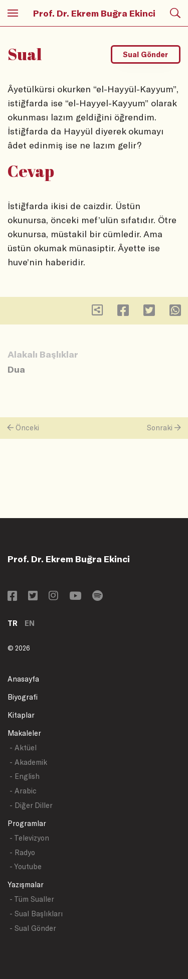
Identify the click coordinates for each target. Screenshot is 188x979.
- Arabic (23, 790)
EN (30, 623)
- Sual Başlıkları (36, 913)
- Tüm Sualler (32, 899)
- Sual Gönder (33, 928)
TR (13, 623)
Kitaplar (21, 715)
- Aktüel (23, 747)
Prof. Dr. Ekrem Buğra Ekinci (94, 13)
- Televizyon (29, 838)
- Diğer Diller (31, 805)
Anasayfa (23, 679)
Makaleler (24, 733)
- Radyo (22, 852)
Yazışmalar (26, 884)
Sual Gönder (145, 54)
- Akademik (28, 762)
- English (25, 776)
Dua (16, 369)
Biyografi (23, 697)
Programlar (27, 823)
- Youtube (26, 866)
